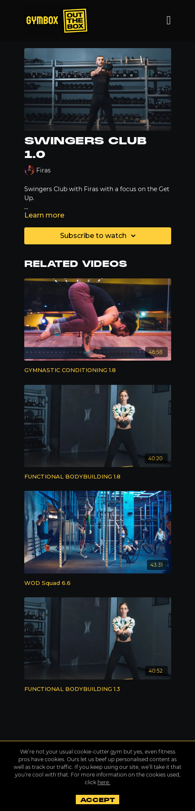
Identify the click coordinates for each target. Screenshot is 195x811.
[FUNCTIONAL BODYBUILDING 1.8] (97, 477)
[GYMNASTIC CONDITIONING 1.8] (97, 370)
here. (104, 782)
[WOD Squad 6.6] (97, 583)
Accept (97, 800)
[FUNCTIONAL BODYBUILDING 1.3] (97, 689)
